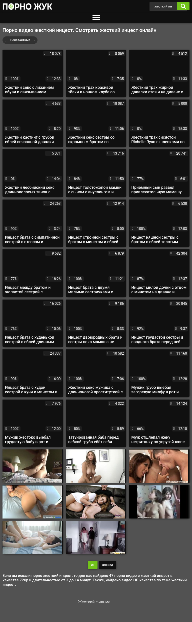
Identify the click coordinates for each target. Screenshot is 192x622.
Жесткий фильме (94, 602)
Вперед (107, 565)
